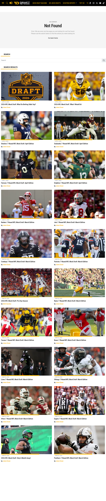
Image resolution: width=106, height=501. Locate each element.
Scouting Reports (70, 3)
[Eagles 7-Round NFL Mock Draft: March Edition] (79, 405)
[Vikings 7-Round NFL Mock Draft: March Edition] (79, 366)
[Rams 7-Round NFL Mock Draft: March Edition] (79, 287)
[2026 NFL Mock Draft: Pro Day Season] (26, 287)
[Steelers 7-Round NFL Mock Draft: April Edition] (26, 130)
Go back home (53, 38)
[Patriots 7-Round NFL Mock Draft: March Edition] (79, 248)
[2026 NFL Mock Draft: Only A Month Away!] (26, 445)
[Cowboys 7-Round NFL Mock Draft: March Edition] (26, 248)
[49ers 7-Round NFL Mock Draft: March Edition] (26, 405)
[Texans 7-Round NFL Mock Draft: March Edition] (26, 327)
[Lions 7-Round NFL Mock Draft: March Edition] (26, 366)
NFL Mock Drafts (55, 3)
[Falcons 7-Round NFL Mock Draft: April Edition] (26, 169)
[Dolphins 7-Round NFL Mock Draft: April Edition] (79, 169)
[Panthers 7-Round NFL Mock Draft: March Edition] (79, 445)
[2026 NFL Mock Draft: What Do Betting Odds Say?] (26, 91)
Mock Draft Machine (40, 3)
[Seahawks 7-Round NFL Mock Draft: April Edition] (79, 130)
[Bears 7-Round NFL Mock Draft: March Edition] (79, 327)
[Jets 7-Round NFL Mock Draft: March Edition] (79, 209)
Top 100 (81, 3)
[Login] (10, 2)
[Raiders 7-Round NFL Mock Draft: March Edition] (26, 209)
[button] (3, 3)
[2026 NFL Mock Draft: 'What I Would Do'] (79, 91)
